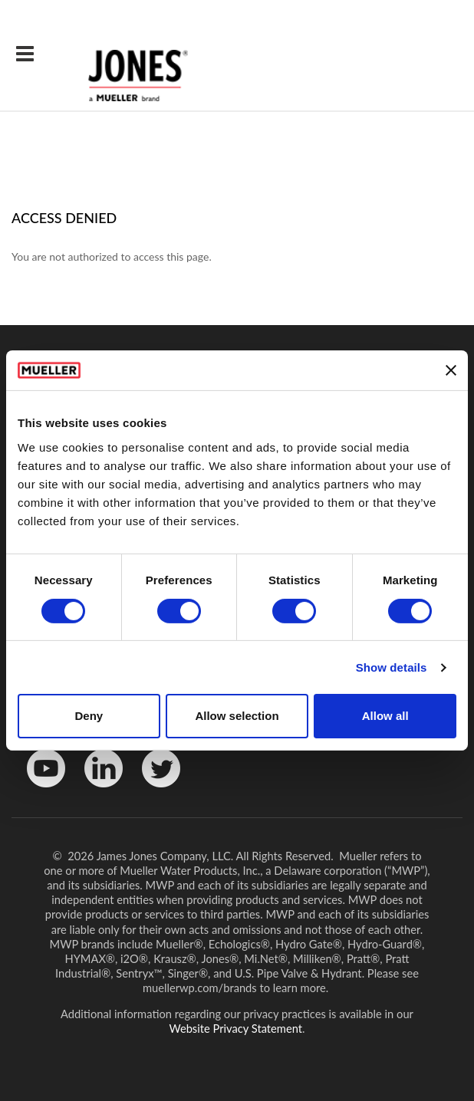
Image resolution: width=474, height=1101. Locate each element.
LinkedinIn (98, 790)
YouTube (38, 790)
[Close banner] (451, 370)
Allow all (385, 715)
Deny (88, 715)
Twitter (151, 790)
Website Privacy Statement (236, 1028)
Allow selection (236, 715)
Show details (391, 667)
